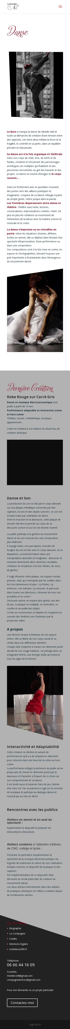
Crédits (13, 938)
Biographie (15, 928)
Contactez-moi (22, 1002)
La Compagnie (17, 933)
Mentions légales (18, 944)
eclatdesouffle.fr (18, 949)
